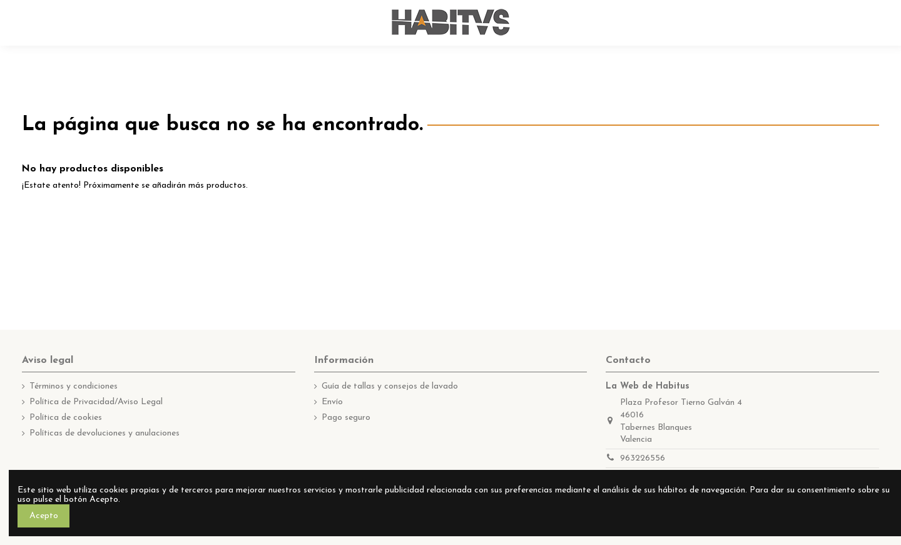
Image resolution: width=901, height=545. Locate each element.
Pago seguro (346, 417)
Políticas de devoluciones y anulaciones (104, 433)
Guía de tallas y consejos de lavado (390, 386)
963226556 (642, 458)
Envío (332, 402)
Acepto (43, 516)
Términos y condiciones (73, 386)
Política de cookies (65, 417)
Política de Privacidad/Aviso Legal (96, 402)
